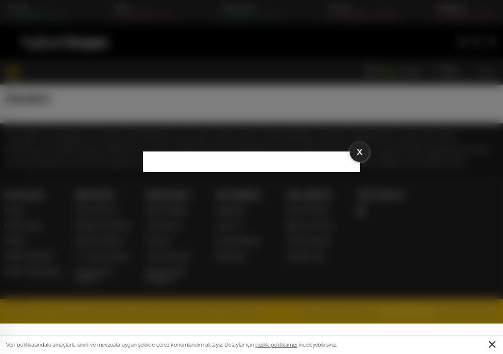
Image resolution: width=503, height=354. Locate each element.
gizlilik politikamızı (276, 345)
